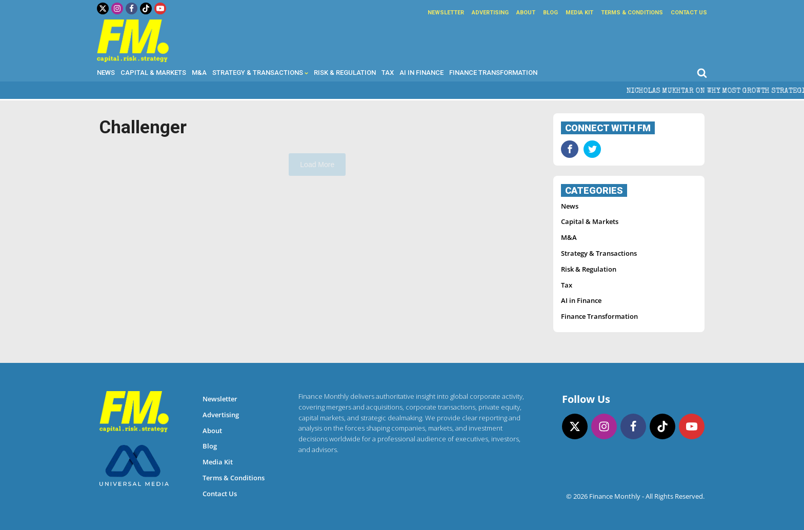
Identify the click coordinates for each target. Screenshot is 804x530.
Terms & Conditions (632, 12)
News (106, 72)
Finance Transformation (493, 72)
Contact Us (689, 12)
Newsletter (446, 12)
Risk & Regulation (345, 72)
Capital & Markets (153, 72)
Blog (550, 12)
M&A (199, 72)
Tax (387, 72)
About (525, 12)
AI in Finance (421, 72)
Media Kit (579, 12)
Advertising (490, 12)
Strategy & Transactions (260, 72)
